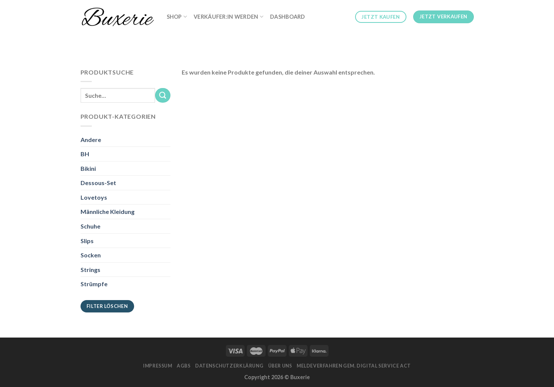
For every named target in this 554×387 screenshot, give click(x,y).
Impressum (157, 366)
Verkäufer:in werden (228, 16)
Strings (90, 269)
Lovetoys (94, 197)
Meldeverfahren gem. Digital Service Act (354, 366)
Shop (177, 16)
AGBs (183, 366)
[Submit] (162, 95)
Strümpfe (94, 283)
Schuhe (90, 226)
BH (85, 153)
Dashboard (287, 16)
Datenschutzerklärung (229, 366)
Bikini (88, 168)
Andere (91, 139)
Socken (91, 254)
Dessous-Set (98, 182)
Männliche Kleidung (107, 211)
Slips (87, 240)
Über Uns (280, 366)
